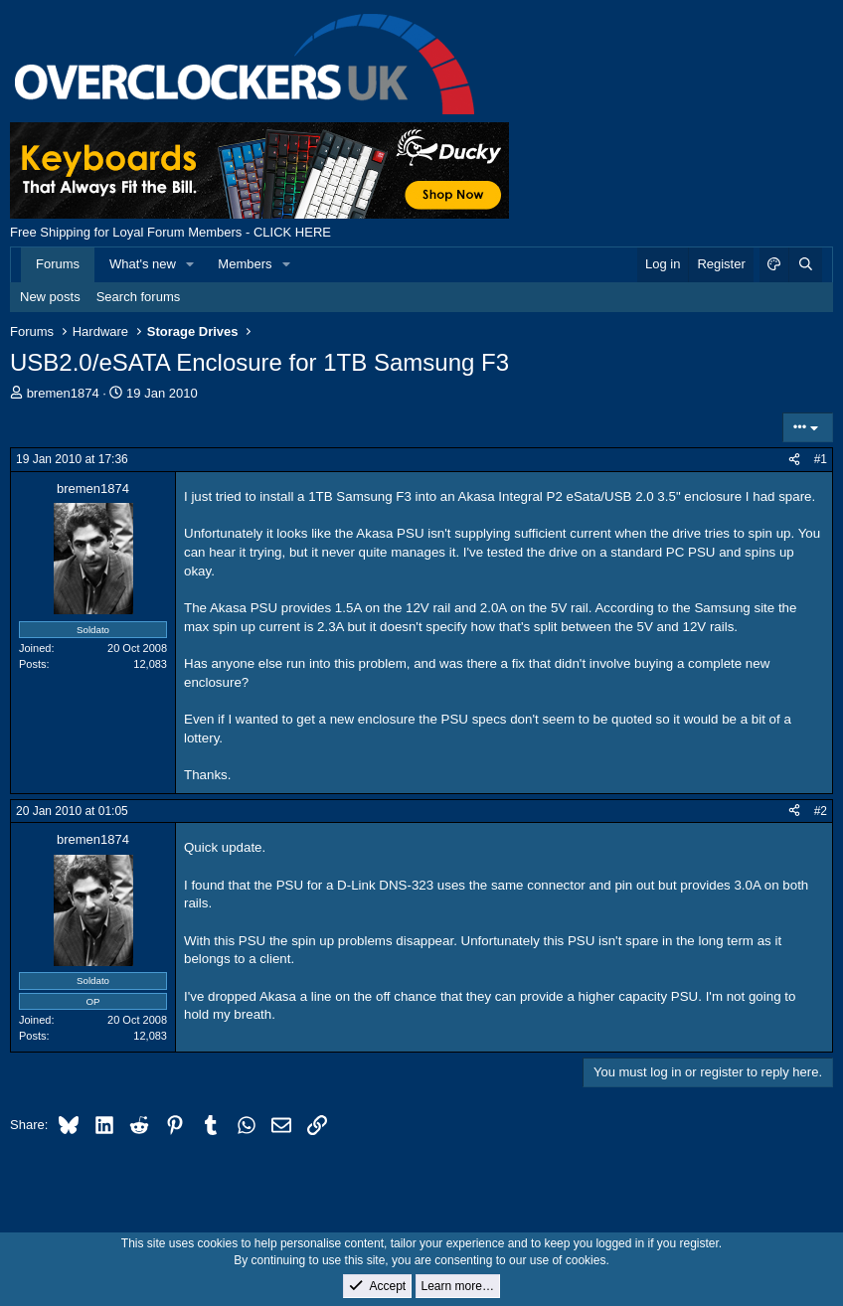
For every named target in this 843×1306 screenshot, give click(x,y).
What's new (142, 263)
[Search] (805, 264)
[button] (191, 264)
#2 (820, 811)
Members (244, 263)
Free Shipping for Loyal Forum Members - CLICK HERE (170, 232)
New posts (50, 296)
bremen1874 (63, 393)
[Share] (794, 459)
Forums (58, 263)
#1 (820, 459)
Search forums (138, 296)
